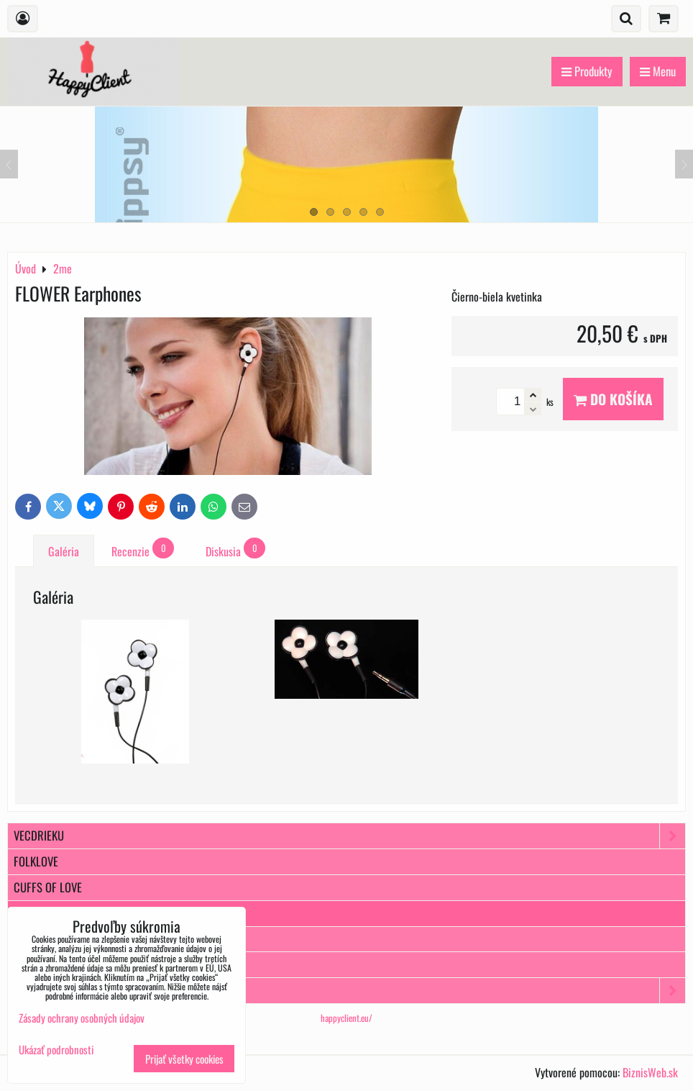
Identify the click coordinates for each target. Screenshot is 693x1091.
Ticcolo (33, 939)
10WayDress (44, 964)
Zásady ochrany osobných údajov (81, 1018)
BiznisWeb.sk (650, 1072)
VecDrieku (349, 835)
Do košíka (613, 399)
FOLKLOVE (36, 861)
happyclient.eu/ (346, 1018)
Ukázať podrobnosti (56, 1050)
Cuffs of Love (48, 887)
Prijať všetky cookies (184, 1059)
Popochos (349, 990)
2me (23, 913)
